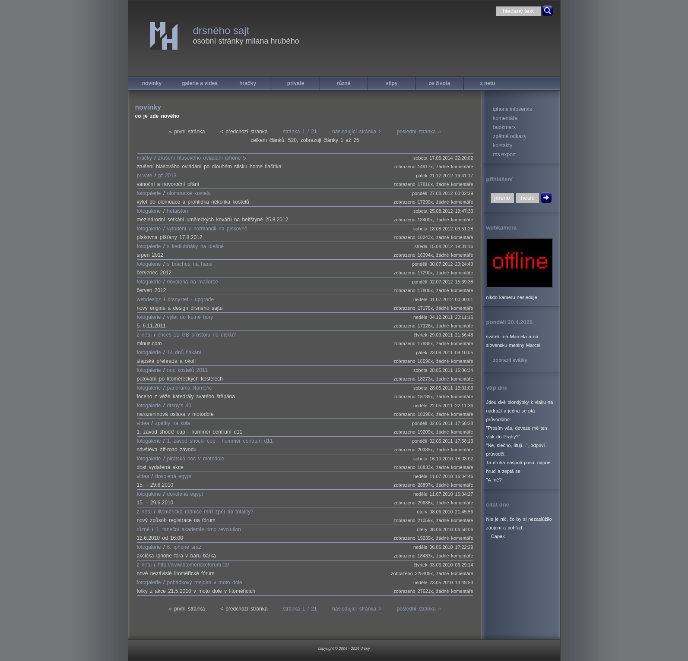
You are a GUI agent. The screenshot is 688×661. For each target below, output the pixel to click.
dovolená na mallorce (192, 282)
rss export (504, 154)
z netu (487, 83)
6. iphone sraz (184, 547)
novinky (152, 83)
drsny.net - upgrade (191, 299)
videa (143, 423)
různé (343, 83)
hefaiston (177, 211)
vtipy (391, 83)
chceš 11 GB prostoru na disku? (197, 335)
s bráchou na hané (189, 264)
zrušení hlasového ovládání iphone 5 (202, 158)
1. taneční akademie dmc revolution (198, 529)
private (295, 83)
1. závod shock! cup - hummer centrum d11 (220, 441)
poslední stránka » (419, 132)
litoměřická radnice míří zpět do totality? (205, 512)
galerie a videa (200, 83)
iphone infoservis (512, 109)
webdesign (149, 299)
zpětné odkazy (509, 136)
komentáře (505, 118)
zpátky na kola (172, 423)
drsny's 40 (179, 406)
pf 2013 (168, 176)
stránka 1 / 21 (300, 132)
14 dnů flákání (184, 352)
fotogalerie (149, 193)
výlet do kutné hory (190, 317)
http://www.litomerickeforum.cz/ (193, 565)
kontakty (503, 145)
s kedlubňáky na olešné (195, 246)
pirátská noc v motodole (196, 459)
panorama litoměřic (189, 388)
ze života (439, 83)
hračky (247, 83)
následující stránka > (356, 132)
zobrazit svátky (510, 360)
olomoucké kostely (189, 193)
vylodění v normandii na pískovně (207, 229)
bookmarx (504, 127)
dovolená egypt (173, 476)
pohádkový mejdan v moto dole (204, 582)
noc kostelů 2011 (187, 370)
